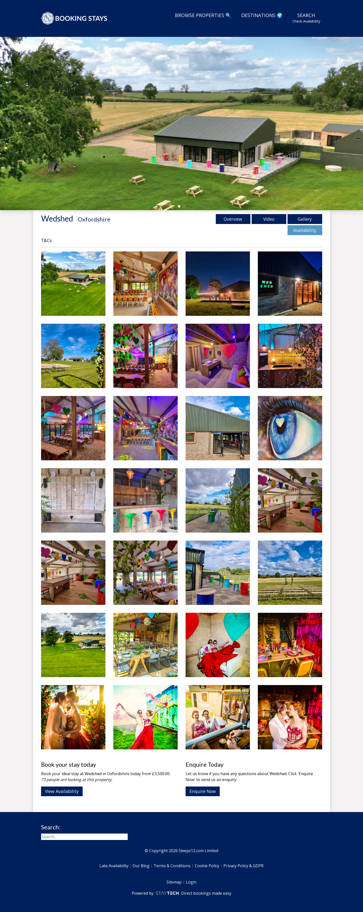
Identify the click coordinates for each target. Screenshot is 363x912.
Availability (304, 230)
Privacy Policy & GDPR (243, 865)
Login (191, 882)
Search (306, 18)
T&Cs (46, 240)
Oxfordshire (94, 219)
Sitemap (174, 882)
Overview (233, 219)
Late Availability (113, 865)
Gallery (305, 219)
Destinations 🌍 (262, 15)
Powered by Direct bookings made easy (181, 893)
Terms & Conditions (172, 865)
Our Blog (141, 865)
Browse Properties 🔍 (203, 15)
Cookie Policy (207, 865)
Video (268, 219)
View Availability (62, 791)
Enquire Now (203, 791)
